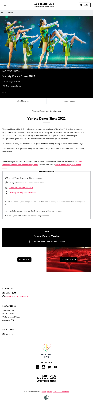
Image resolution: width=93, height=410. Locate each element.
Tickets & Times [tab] (69, 101)
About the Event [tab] (23, 101)
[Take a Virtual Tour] (68, 259)
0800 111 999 (10, 334)
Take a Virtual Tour (68, 259)
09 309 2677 (10, 293)
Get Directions (24, 259)
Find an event (46, 13)
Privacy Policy (47, 392)
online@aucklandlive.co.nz (16, 296)
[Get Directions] (24, 259)
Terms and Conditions (61, 392)
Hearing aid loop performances (22, 192)
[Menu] (4, 4)
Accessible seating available (21, 187)
